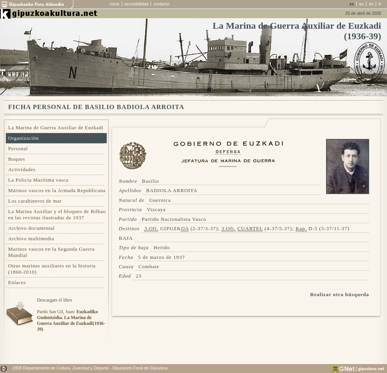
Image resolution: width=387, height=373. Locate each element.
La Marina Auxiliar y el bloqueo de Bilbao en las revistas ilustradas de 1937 (57, 214)
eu (361, 4)
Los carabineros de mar (35, 201)
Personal (18, 148)
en (371, 4)
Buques (16, 159)
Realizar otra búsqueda (339, 294)
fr (379, 4)
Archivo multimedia (31, 238)
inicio (115, 4)
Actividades (21, 169)
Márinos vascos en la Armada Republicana (57, 190)
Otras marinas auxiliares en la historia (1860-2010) (51, 269)
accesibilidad (137, 4)
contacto (161, 4)
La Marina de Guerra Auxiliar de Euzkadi (55, 127)
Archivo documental (31, 228)
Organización (23, 138)
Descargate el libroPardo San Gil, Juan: (71, 314)
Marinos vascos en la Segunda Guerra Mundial (51, 252)
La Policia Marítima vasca (38, 180)
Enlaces (17, 282)
